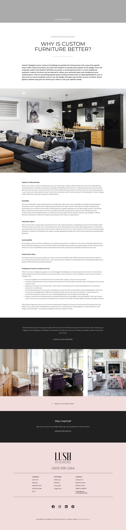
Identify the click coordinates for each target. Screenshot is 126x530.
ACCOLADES (57, 485)
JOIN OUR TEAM (36, 488)
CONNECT (79, 477)
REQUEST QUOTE (80, 482)
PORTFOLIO (57, 480)
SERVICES (35, 482)
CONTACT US (79, 480)
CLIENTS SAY (57, 488)
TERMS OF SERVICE (81, 488)
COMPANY (35, 477)
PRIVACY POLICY (80, 485)
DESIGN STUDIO (37, 485)
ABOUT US (35, 480)
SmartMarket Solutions (84, 519)
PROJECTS (57, 482)
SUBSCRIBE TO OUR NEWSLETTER (81, 492)
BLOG (33, 491)
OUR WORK (57, 477)
